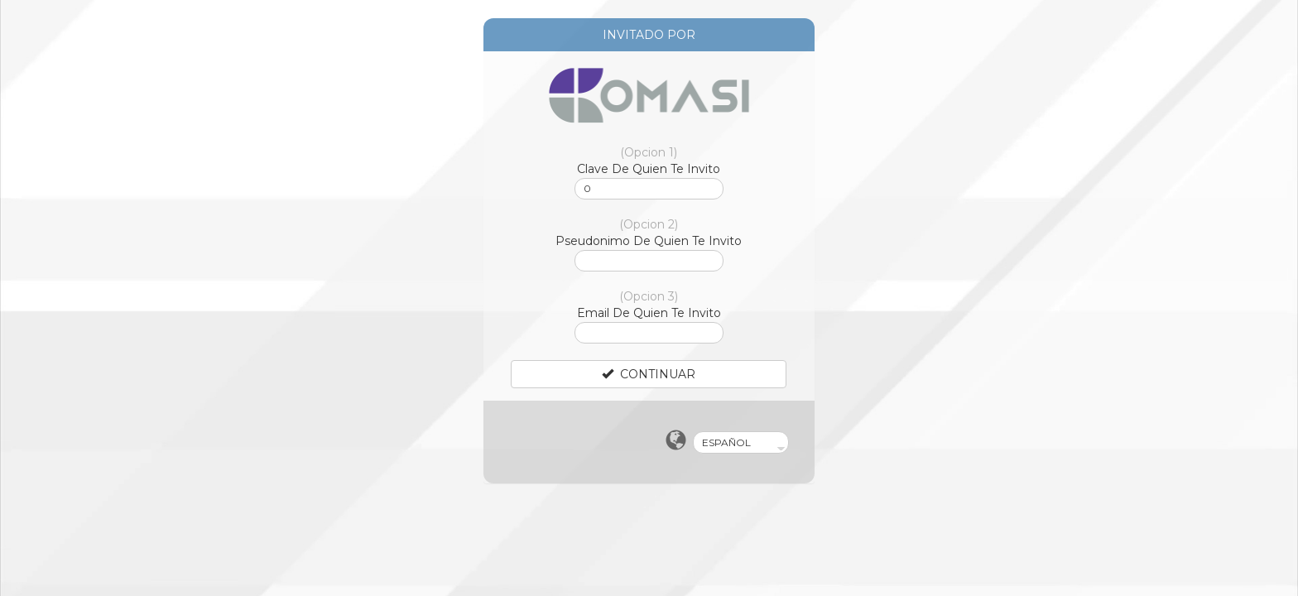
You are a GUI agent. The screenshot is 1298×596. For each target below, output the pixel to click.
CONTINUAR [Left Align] (648, 374)
